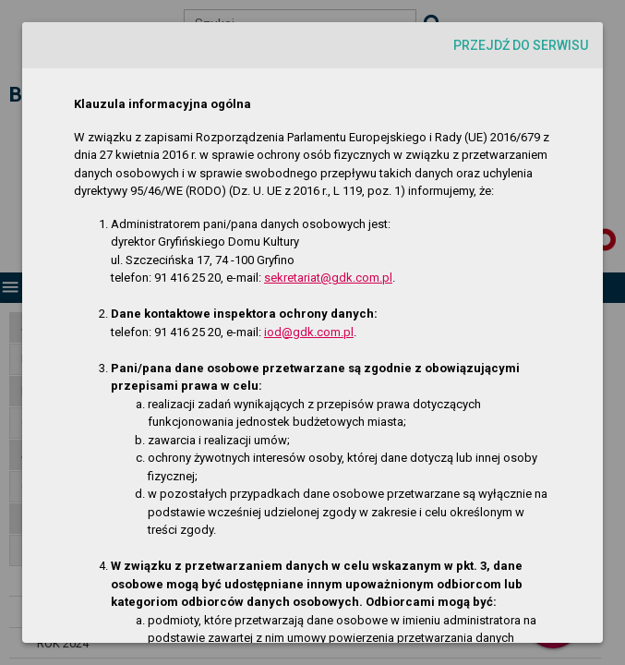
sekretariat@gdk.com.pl (328, 277)
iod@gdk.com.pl (309, 332)
